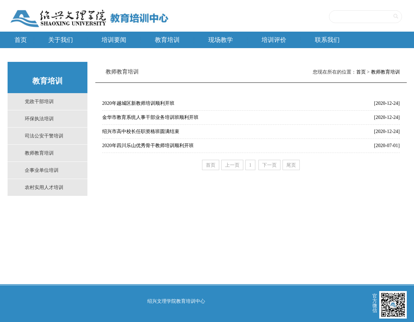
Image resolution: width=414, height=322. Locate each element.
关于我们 (60, 39)
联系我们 (327, 39)
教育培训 (167, 39)
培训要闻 (114, 39)
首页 (20, 39)
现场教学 (220, 39)
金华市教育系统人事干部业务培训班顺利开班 (150, 117)
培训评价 (274, 39)
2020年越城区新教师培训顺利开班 (138, 103)
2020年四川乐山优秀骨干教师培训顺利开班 (148, 145)
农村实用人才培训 (44, 187)
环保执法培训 (39, 118)
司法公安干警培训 (44, 135)
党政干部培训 (39, 101)
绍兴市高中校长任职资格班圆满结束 (140, 131)
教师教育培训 (39, 153)
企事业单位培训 (42, 170)
